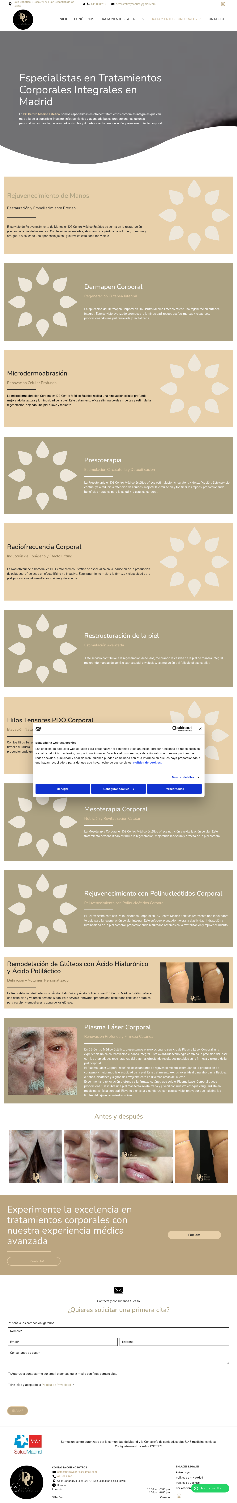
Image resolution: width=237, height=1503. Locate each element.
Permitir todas (174, 788)
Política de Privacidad (56, 1385)
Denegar (62, 788)
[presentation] (37, 1397)
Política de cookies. (147, 762)
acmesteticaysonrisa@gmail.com (135, 4)
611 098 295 (98, 4)
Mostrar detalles (183, 777)
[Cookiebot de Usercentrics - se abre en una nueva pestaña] (175, 729)
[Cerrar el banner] (200, 728)
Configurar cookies (118, 788)
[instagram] (223, 4)
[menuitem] (60, 19)
